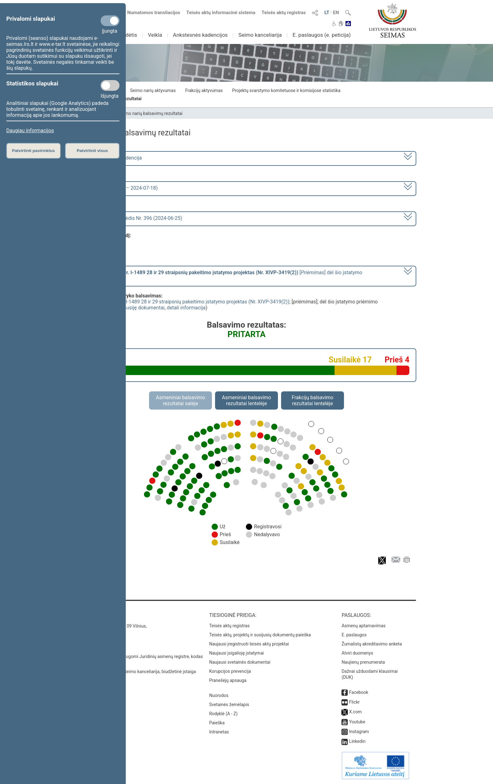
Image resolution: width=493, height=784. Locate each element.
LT (327, 12)
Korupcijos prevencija (230, 671)
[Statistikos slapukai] (110, 85)
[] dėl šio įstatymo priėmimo (221, 275)
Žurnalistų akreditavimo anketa (371, 643)
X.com (355, 711)
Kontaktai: (91, 615)
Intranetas (219, 731)
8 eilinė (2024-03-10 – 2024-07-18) (119, 188)
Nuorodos (218, 695)
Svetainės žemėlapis (229, 704)
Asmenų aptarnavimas (363, 625)
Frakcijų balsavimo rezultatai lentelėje (313, 400)
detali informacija (186, 308)
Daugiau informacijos (30, 130)
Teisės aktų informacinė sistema (221, 12)
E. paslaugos (354, 634)
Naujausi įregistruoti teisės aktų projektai (249, 643)
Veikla (155, 35)
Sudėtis (128, 35)
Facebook (358, 692)
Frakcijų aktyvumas (204, 90)
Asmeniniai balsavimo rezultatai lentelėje (246, 400)
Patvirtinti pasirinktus (33, 150)
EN (336, 12)
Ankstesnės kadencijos (200, 35)
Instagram (359, 731)
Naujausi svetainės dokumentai (239, 662)
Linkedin (357, 741)
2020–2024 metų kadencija (111, 158)
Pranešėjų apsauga (227, 680)
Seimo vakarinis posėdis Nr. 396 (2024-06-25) (131, 218)
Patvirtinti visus (92, 150)
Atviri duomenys (357, 653)
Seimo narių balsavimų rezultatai (151, 113)
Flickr (354, 702)
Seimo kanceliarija (260, 35)
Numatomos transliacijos (149, 12)
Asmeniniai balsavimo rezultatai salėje (180, 400)
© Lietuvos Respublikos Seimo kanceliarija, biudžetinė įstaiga (136, 671)
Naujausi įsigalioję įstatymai (236, 653)
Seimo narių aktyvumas (153, 90)
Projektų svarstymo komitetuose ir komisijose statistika (286, 90)
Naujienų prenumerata (363, 662)
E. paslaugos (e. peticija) (321, 35)
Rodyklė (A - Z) (223, 713)
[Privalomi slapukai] (110, 20)
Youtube (357, 721)
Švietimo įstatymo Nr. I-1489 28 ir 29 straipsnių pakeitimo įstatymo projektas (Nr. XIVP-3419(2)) (183, 302)
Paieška (216, 722)
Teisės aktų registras (284, 12)
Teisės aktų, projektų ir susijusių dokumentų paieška (260, 634)
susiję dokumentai (144, 308)
